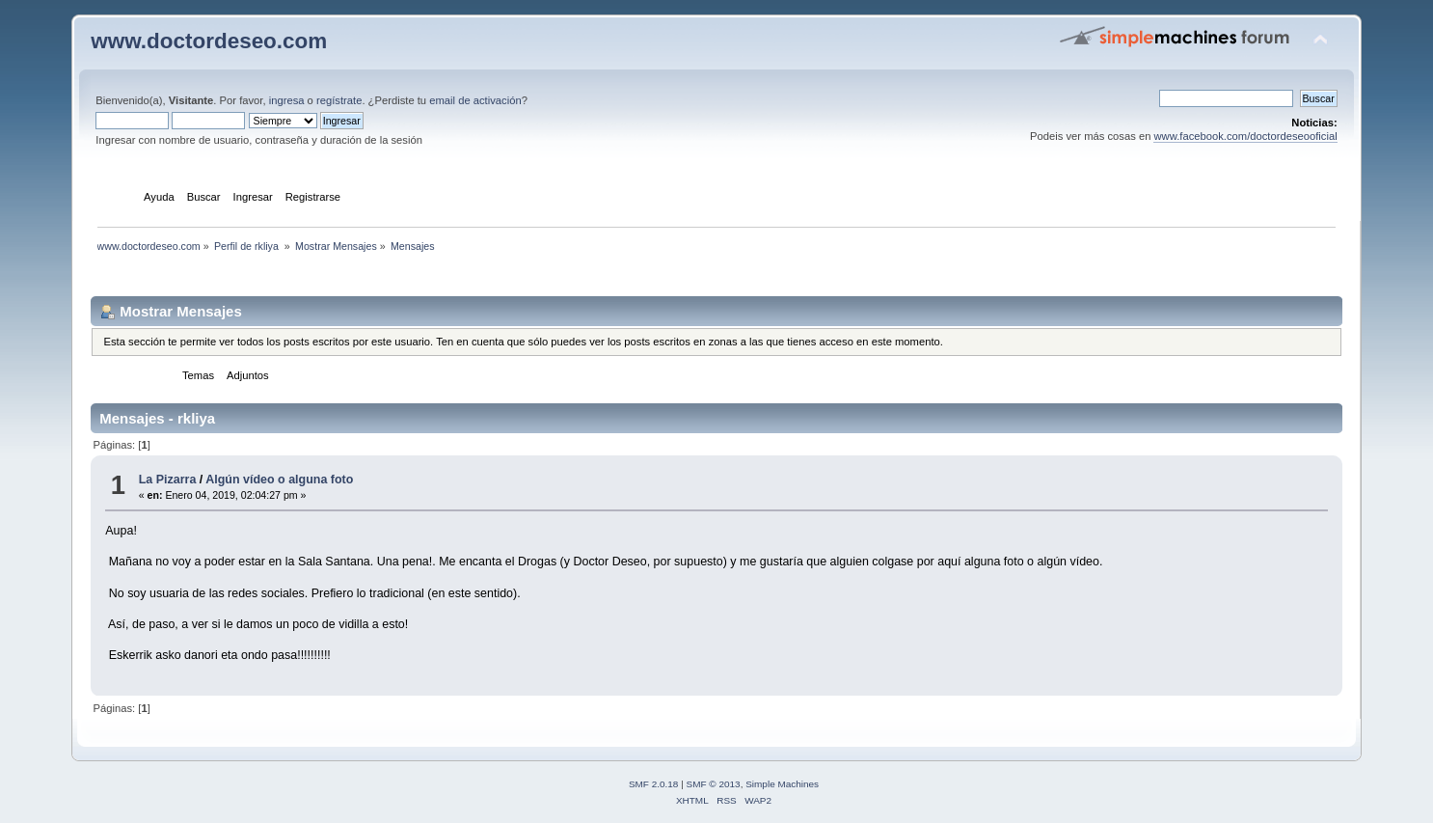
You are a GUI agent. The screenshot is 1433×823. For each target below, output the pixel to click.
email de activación (475, 100)
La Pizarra (168, 479)
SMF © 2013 (714, 784)
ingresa (287, 100)
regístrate (339, 100)
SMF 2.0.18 (654, 784)
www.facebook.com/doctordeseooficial (1245, 136)
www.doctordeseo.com (209, 41)
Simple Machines (782, 784)
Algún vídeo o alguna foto (279, 479)
